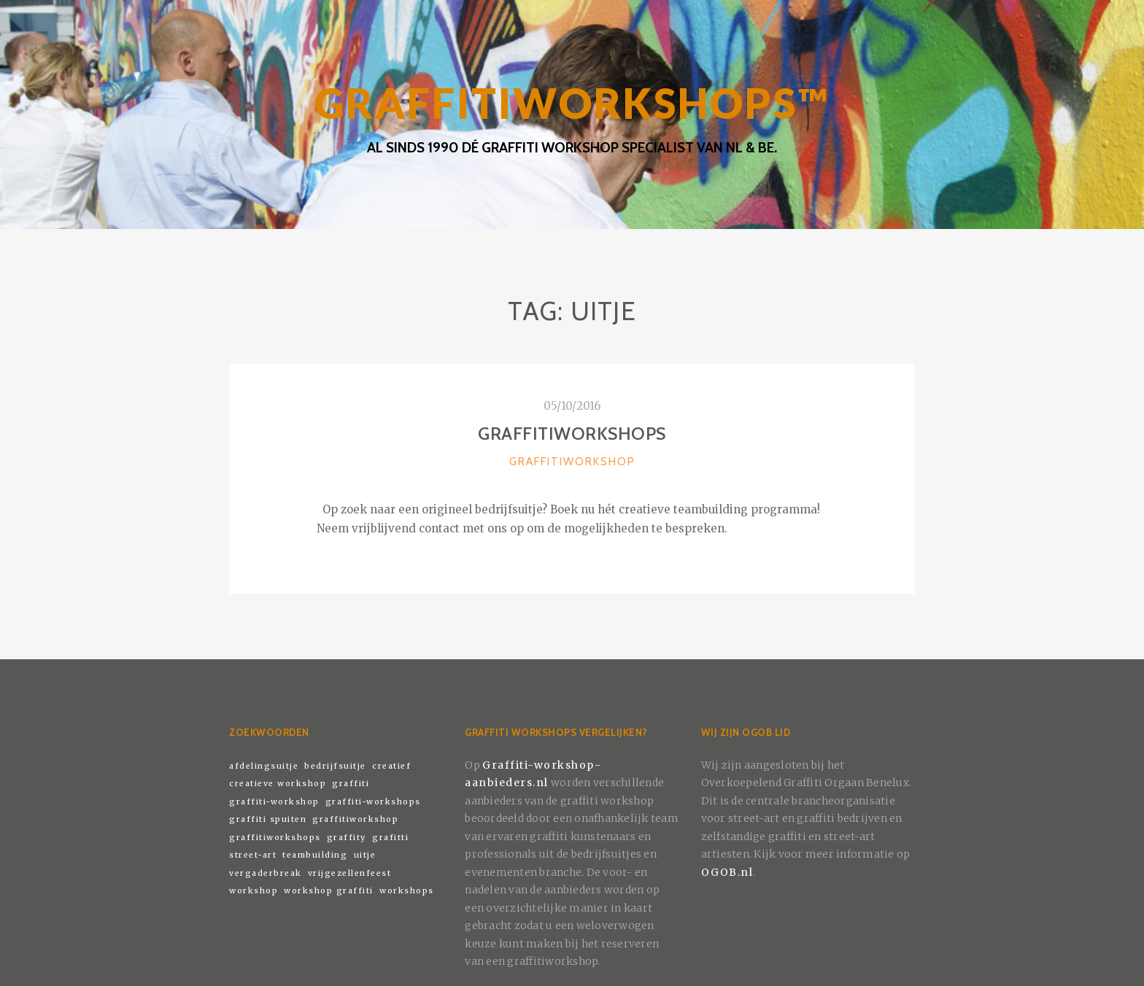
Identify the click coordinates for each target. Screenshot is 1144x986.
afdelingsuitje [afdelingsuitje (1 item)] (263, 766)
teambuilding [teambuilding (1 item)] (314, 855)
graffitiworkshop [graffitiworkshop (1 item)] (355, 819)
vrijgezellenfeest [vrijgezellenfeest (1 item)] (350, 873)
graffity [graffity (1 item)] (346, 837)
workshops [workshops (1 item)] (406, 891)
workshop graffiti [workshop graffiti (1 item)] (329, 891)
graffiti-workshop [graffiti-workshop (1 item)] (274, 802)
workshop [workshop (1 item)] (253, 891)
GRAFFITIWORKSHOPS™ (572, 103)
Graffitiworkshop (572, 461)
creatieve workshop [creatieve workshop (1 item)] (277, 783)
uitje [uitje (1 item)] (365, 855)
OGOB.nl (727, 872)
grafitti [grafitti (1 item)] (390, 837)
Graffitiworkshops (572, 433)
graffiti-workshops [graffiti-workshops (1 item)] (373, 802)
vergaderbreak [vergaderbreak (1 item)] (265, 873)
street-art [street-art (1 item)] (253, 855)
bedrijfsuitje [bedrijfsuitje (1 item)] (335, 766)
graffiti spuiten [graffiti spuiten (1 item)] (267, 819)
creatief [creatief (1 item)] (391, 766)
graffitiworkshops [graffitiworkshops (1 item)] (275, 837)
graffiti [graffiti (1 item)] (350, 783)
